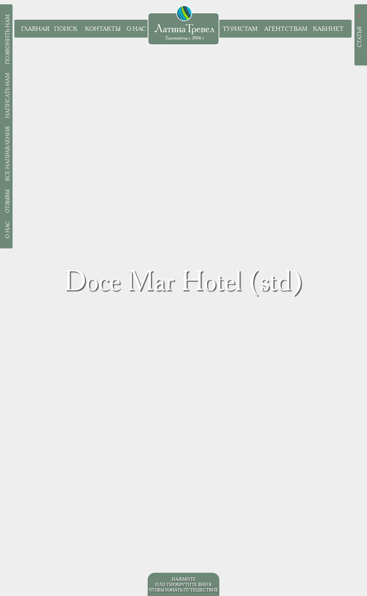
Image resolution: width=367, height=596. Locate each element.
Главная (35, 29)
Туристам (240, 29)
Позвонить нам (7, 39)
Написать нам (7, 95)
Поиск (65, 29)
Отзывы (7, 201)
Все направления (7, 153)
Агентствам (286, 29)
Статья (359, 36)
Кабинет (328, 29)
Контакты (102, 29)
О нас (136, 29)
